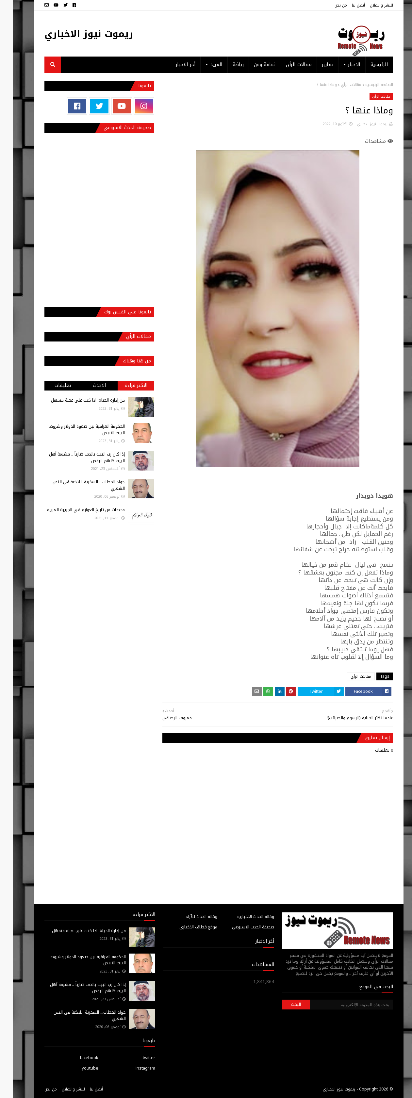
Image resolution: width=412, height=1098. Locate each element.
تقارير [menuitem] (315, 64)
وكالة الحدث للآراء (189, 916)
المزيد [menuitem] (204, 64)
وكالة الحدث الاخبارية (242, 916)
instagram (132, 1068)
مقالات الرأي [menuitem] (286, 64)
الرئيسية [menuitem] (366, 64)
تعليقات (50, 385)
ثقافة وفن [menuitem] (252, 64)
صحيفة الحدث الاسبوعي (240, 927)
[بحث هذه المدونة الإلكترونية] (338, 1004)
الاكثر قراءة (123, 385)
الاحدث (86, 385)
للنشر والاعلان (368, 5)
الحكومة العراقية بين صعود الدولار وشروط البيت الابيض (74, 429)
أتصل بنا (345, 5)
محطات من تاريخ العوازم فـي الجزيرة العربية (73, 510)
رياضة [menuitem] (225, 64)
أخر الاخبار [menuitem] (173, 64)
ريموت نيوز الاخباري (76, 33)
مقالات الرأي (338, 84)
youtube (77, 1068)
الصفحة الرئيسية (366, 84)
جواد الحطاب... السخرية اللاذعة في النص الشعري (76, 485)
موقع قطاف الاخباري (186, 927)
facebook (76, 1058)
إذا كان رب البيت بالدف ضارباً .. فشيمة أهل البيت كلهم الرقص (74, 457)
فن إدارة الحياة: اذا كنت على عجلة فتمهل (75, 400)
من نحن (328, 5)
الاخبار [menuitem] (341, 64)
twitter (136, 1058)
